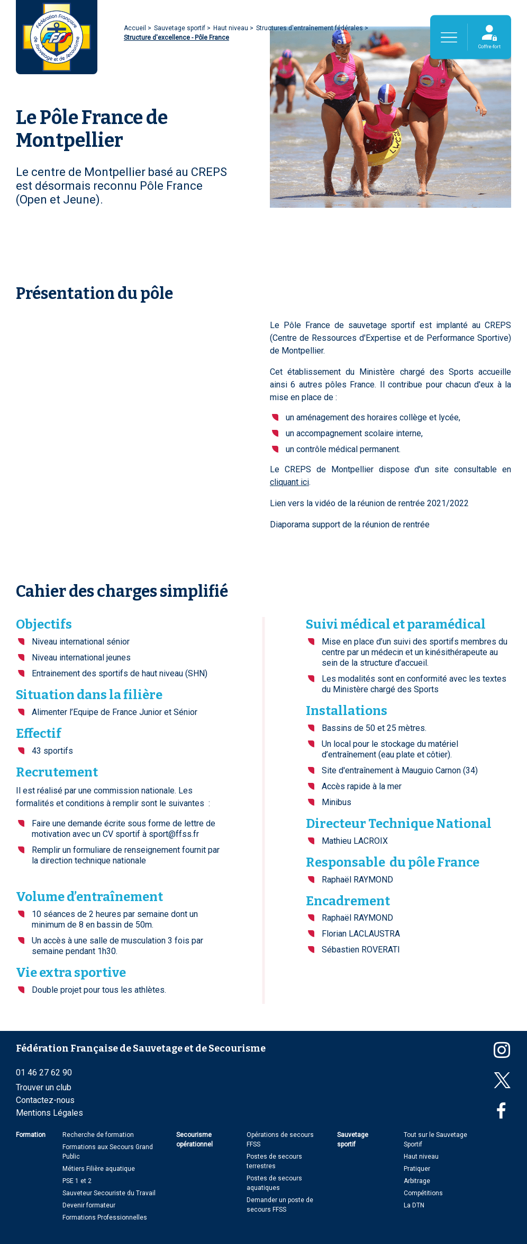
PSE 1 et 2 (77, 1181)
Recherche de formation (98, 1135)
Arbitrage (417, 1181)
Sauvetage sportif (180, 28)
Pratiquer (417, 1168)
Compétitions (423, 1193)
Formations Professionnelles (104, 1217)
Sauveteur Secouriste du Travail (109, 1193)
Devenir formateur (88, 1205)
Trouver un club (43, 1087)
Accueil (136, 28)
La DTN (414, 1205)
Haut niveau (231, 28)
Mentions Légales (49, 1113)
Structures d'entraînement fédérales (310, 28)
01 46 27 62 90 (44, 1072)
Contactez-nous (45, 1100)
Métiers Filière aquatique (98, 1168)
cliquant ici (289, 482)
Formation (31, 1135)
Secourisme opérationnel (194, 1139)
